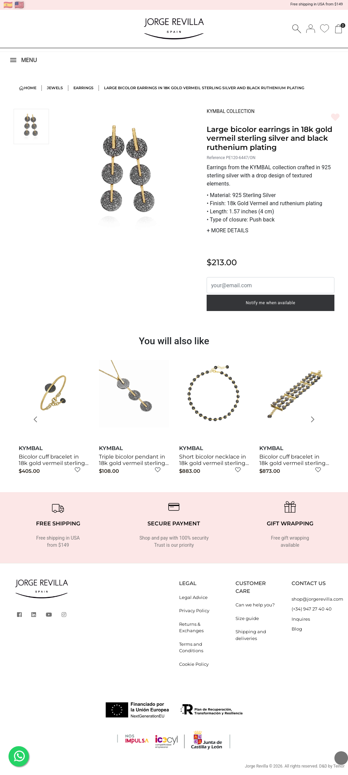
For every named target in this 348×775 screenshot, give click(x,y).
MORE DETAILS (227, 230)
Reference (216, 157)
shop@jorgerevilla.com (315, 599)
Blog (297, 629)
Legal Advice (193, 597)
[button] (38, 419)
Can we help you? (255, 604)
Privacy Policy (194, 610)
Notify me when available (270, 303)
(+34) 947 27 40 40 (312, 609)
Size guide (247, 618)
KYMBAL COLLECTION (231, 111)
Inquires (301, 619)
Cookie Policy (194, 664)
